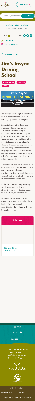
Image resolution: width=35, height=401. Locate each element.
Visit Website (9, 40)
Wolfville (9, 26)
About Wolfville (21, 26)
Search (28, 16)
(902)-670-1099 (11, 44)
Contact (17, 327)
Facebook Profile (11, 54)
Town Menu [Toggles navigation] (25, 4)
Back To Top (17, 339)
